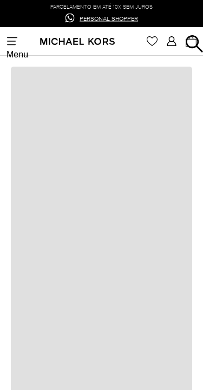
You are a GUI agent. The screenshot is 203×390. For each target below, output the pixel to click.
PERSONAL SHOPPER (109, 18)
